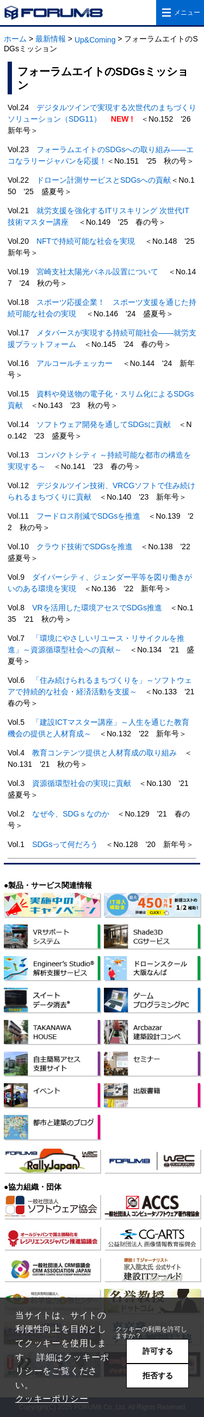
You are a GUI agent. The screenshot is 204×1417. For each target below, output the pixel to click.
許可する (158, 1351)
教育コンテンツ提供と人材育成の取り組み (104, 752)
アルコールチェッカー (74, 363)
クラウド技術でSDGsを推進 (84, 546)
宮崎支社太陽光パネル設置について (97, 271)
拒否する (158, 1375)
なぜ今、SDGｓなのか (70, 813)
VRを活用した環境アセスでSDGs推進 (97, 607)
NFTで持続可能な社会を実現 (85, 241)
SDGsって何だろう (65, 844)
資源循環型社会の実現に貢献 (81, 783)
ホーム (15, 38)
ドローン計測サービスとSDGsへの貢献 (103, 180)
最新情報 (50, 38)
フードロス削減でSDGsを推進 (88, 516)
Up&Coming (95, 39)
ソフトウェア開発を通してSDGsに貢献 (103, 424)
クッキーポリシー (51, 1398)
